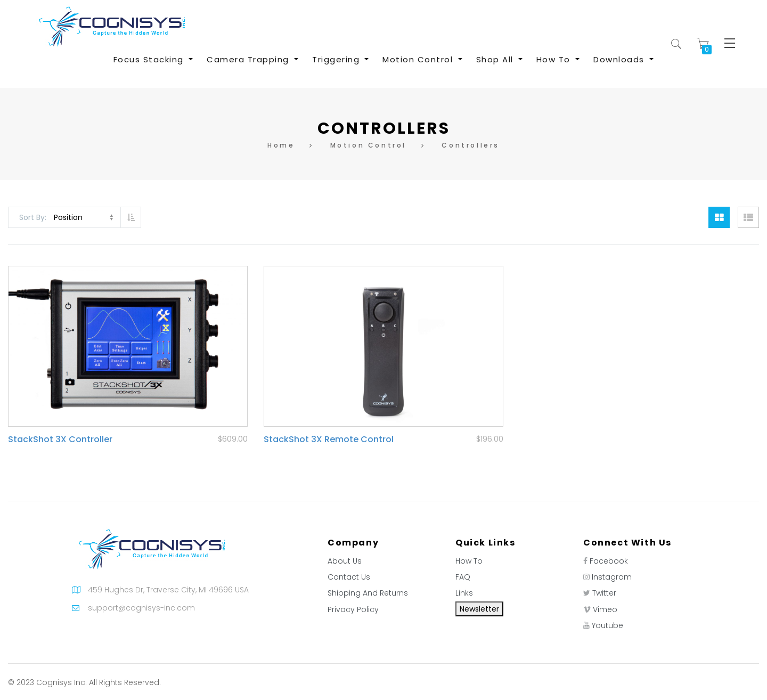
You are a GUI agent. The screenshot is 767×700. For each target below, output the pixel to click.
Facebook (609, 561)
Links (464, 593)
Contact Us (349, 577)
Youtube (607, 625)
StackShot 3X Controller (60, 439)
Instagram (612, 577)
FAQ (462, 577)
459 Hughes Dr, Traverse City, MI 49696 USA (168, 589)
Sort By (32, 217)
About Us (345, 561)
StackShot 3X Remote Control (329, 439)
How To (469, 561)
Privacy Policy (353, 609)
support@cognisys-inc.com (141, 608)
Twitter (604, 593)
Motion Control (368, 145)
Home (281, 145)
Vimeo (605, 609)
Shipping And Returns (368, 593)
